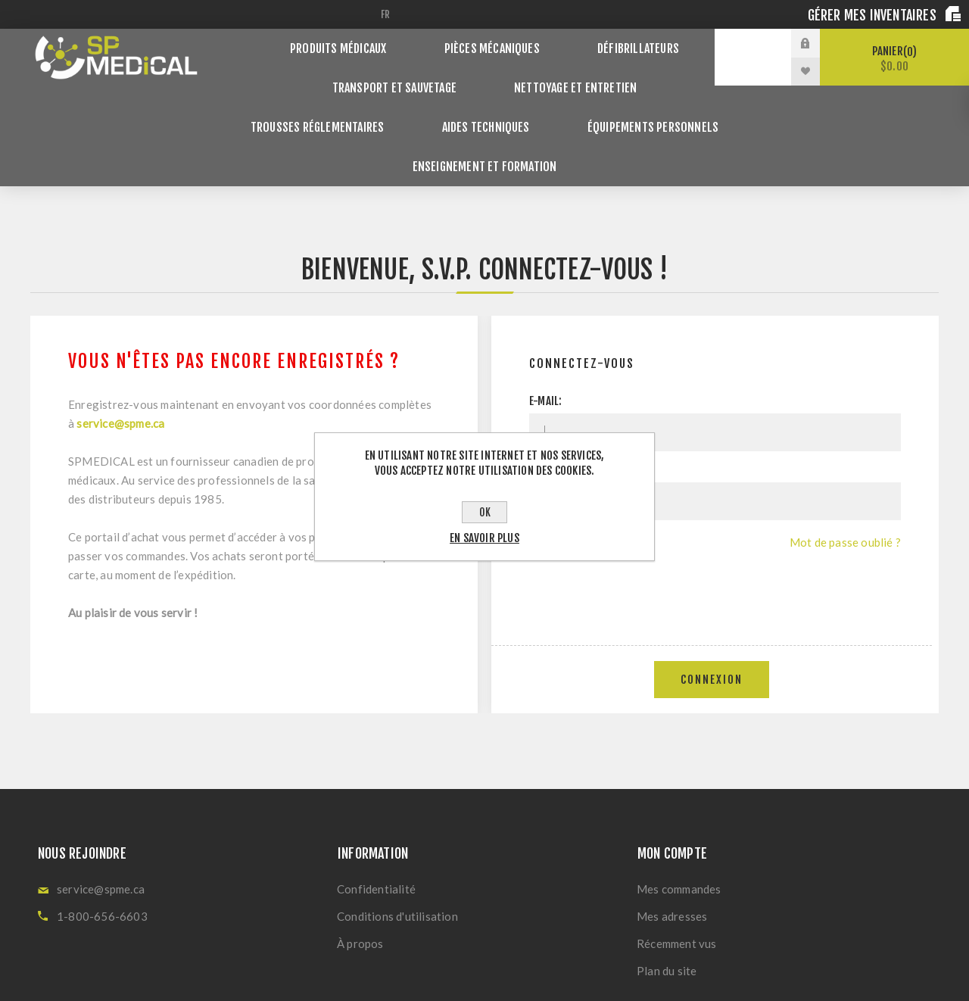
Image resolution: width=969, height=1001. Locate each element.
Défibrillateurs (625, 43)
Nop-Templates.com (589, 976)
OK (485, 512)
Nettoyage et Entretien (481, 71)
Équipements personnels (456, 99)
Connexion (712, 606)
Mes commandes (679, 815)
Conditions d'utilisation (397, 843)
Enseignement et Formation (638, 99)
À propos (360, 870)
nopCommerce (434, 976)
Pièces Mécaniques (493, 43)
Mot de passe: (562, 396)
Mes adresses (672, 843)
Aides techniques (302, 99)
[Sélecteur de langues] (388, 14)
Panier (894, 58)
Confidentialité (376, 815)
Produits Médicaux (352, 43)
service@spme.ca (120, 350)
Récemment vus (677, 870)
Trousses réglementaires (656, 71)
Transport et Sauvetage (309, 71)
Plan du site (666, 897)
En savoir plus (484, 538)
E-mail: (545, 327)
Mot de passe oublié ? (845, 469)
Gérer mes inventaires (873, 15)
